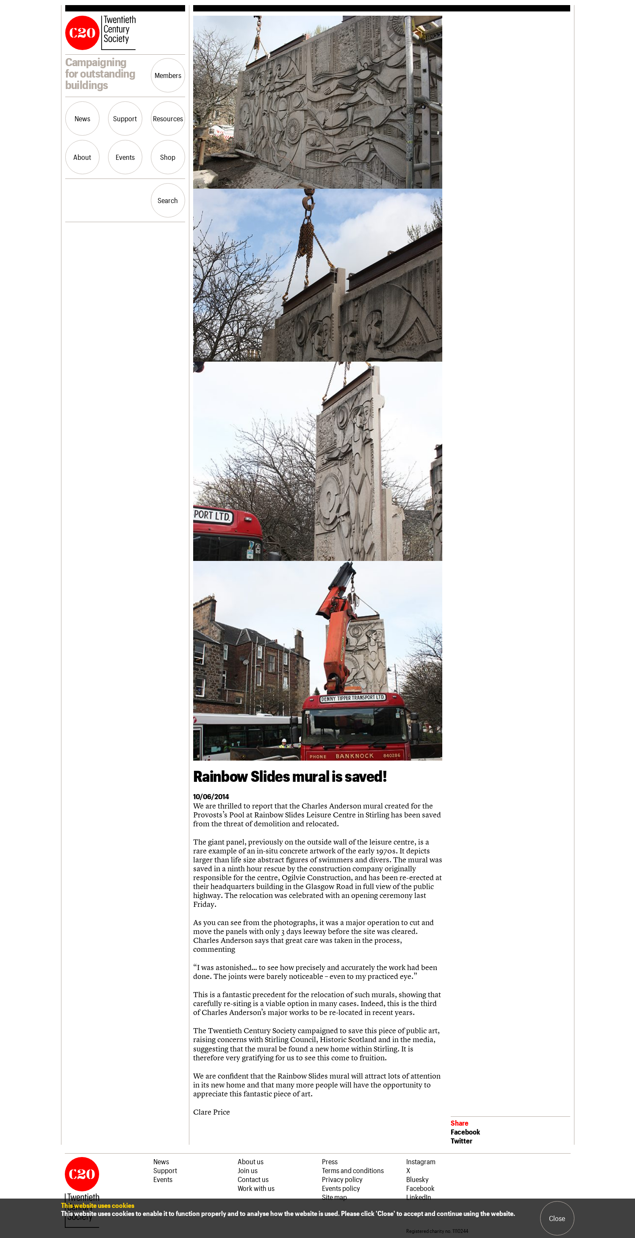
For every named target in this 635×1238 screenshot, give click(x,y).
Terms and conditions (353, 1170)
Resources (168, 118)
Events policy (341, 1188)
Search (168, 200)
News (82, 118)
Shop (167, 157)
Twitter (461, 1140)
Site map (334, 1197)
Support (125, 118)
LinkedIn (418, 1197)
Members (168, 75)
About (82, 157)
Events (125, 157)
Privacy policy (342, 1179)
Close (557, 1218)
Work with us (256, 1188)
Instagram (420, 1161)
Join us (248, 1170)
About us (250, 1161)
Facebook (465, 1131)
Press (330, 1161)
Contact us (253, 1179)
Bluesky (417, 1179)
